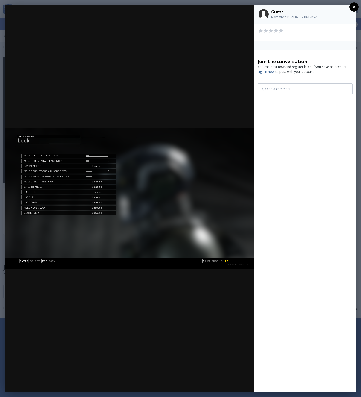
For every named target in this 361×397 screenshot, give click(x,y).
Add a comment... (277, 89)
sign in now (266, 71)
